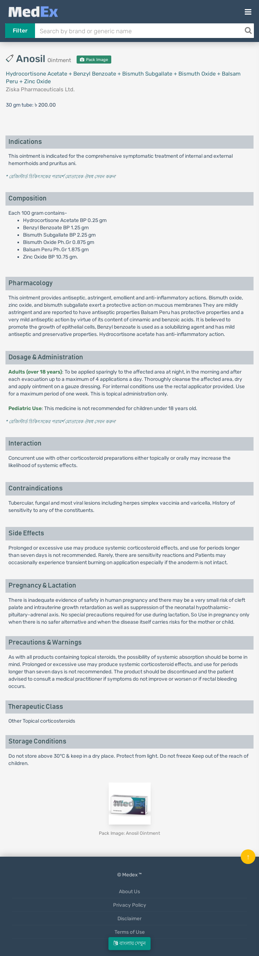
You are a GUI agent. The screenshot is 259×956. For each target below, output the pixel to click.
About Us (129, 891)
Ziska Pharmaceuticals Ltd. (40, 89)
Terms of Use (130, 932)
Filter (20, 30)
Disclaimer (129, 918)
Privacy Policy (129, 905)
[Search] (248, 30)
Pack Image (94, 59)
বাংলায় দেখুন (129, 943)
